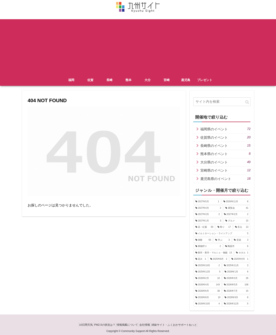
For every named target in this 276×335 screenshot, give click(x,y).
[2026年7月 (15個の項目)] (236, 291)
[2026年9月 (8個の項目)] (236, 297)
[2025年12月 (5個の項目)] (208, 272)
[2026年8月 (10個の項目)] (208, 297)
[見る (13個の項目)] (241, 227)
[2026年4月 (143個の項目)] (207, 285)
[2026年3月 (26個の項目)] (236, 278)
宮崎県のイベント (225, 170)
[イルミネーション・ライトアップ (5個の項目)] (222, 233)
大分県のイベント (225, 162)
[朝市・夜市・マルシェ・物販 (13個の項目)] (213, 253)
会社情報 (147, 324)
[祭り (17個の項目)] (224, 227)
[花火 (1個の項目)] (201, 259)
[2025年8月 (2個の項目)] (219, 259)
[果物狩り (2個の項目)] (208, 246)
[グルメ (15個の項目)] (237, 221)
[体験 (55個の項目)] (203, 240)
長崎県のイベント (225, 145)
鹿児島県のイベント (225, 178)
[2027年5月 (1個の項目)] (207, 202)
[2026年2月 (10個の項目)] (207, 278)
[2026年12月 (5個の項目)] (236, 304)
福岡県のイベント (225, 129)
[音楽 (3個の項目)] (241, 240)
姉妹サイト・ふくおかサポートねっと (179, 324)
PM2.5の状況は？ (102, 324)
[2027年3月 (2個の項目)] (207, 214)
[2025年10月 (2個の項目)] (207, 265)
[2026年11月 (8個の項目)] (236, 202)
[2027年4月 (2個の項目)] (208, 208)
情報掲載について (127, 324)
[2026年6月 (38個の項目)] (207, 291)
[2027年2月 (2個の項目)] (236, 214)
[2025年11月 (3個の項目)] (236, 265)
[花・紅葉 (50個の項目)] (204, 227)
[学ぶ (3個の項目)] (222, 240)
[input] (221, 101)
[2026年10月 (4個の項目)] (207, 304)
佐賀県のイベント (225, 137)
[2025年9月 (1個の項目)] (240, 259)
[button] (247, 102)
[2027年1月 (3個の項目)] (208, 221)
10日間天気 (81, 324)
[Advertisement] (138, 45)
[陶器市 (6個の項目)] (236, 246)
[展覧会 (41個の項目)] (237, 208)
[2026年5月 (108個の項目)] (236, 285)
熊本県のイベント (225, 153)
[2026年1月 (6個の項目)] (236, 272)
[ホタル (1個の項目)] (242, 253)
